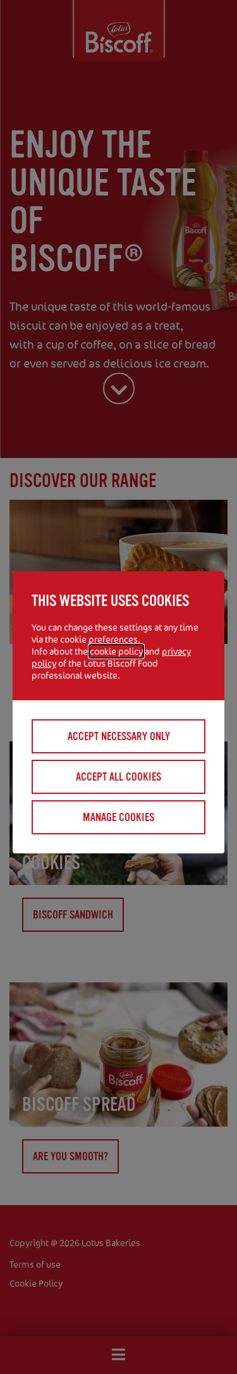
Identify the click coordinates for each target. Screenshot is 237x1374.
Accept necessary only (119, 736)
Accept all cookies (118, 777)
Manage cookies (118, 817)
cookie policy (116, 651)
